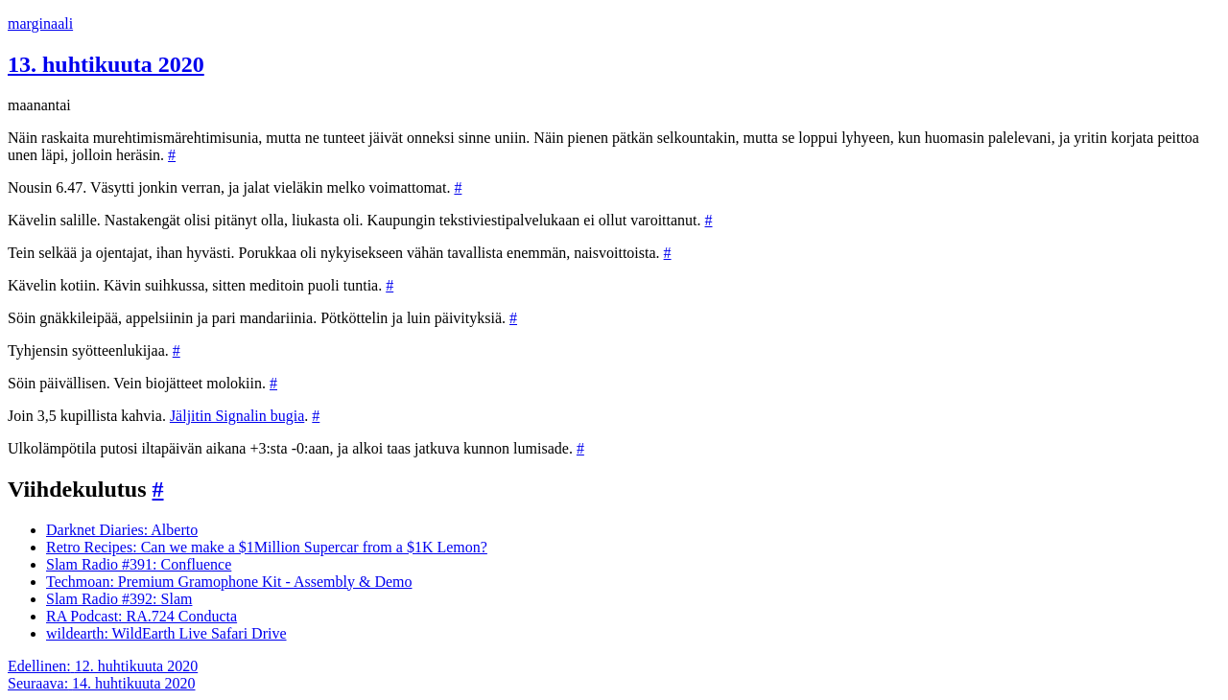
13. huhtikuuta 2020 (106, 64)
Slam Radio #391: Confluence (138, 564)
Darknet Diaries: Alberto (122, 530)
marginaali (40, 23)
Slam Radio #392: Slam (119, 599)
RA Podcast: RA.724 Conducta (141, 616)
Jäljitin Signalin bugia (237, 416)
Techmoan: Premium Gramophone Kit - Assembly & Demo (229, 581)
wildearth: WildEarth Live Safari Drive (166, 633)
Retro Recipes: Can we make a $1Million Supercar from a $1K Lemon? (266, 547)
